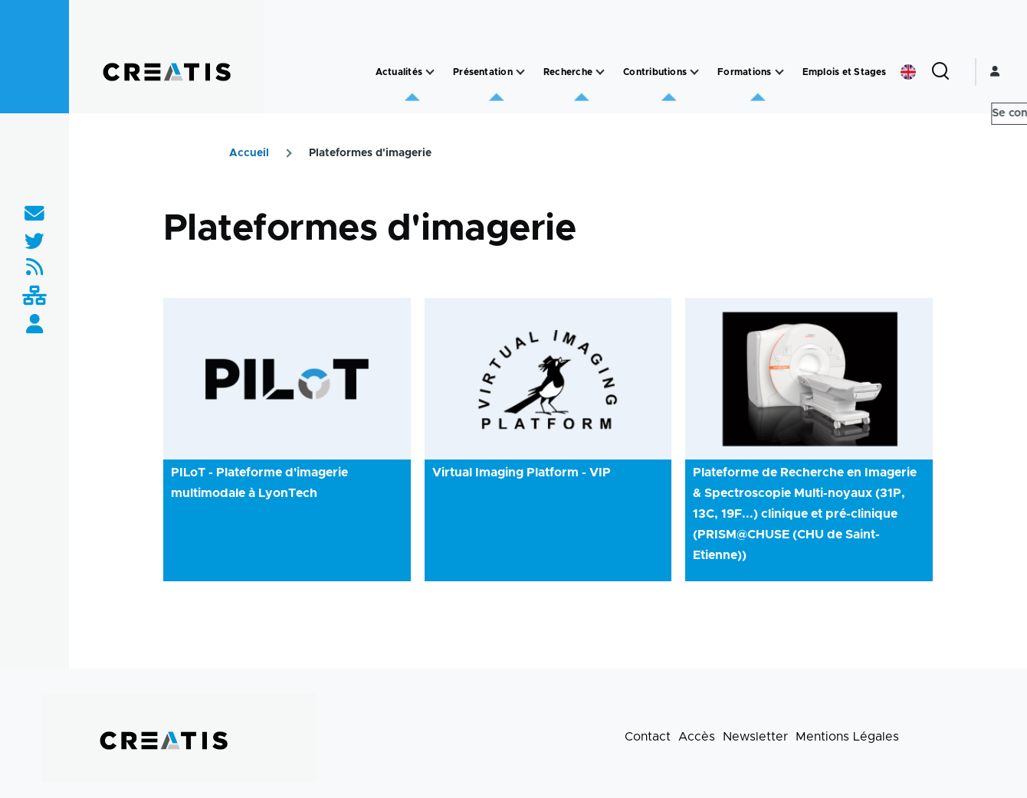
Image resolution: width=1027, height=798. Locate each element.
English (908, 72)
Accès (696, 737)
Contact (648, 737)
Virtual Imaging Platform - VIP (521, 472)
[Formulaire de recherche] (940, 72)
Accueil (249, 153)
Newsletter (755, 737)
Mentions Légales (847, 737)
